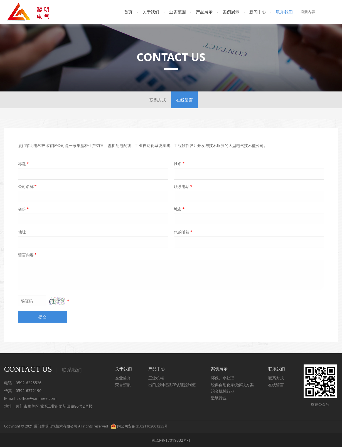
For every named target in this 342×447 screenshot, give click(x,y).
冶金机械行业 (222, 391)
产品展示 (204, 12)
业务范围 (177, 12)
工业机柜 (156, 378)
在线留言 (184, 100)
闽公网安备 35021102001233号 (139, 426)
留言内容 (28, 254)
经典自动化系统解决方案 (232, 384)
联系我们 (284, 12)
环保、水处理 (222, 378)
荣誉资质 (123, 384)
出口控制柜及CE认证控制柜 (172, 384)
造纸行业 (219, 397)
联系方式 (157, 100)
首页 (128, 12)
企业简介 (123, 378)
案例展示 (231, 12)
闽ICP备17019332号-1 (171, 440)
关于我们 (150, 12)
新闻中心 (257, 12)
